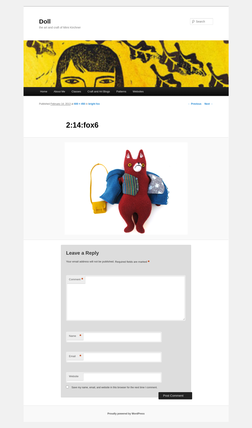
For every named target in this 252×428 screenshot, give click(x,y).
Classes (76, 91)
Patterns (121, 91)
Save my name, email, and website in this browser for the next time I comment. (114, 387)
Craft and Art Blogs (99, 91)
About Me (59, 91)
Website (74, 376)
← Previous (194, 103)
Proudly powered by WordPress (126, 413)
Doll (45, 21)
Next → (208, 103)
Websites (138, 91)
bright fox (94, 103)
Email (75, 356)
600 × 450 (79, 103)
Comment (76, 280)
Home (43, 91)
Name (75, 336)
